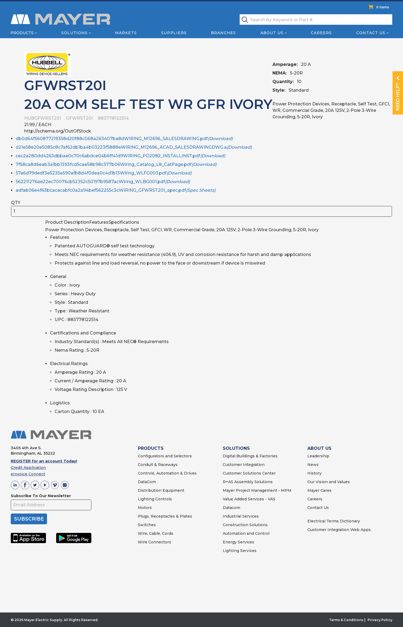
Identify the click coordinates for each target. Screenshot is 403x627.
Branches (223, 32)
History (314, 473)
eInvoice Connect (28, 474)
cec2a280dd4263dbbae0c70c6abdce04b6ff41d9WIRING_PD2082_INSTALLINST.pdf (120, 155)
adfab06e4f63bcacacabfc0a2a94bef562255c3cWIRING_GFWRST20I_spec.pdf (115, 190)
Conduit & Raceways (158, 464)
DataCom (147, 481)
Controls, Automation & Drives (167, 473)
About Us (271, 32)
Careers (321, 32)
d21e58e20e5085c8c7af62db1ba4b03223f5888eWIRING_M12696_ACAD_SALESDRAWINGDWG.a (134, 147)
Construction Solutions (245, 524)
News (313, 464)
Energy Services (238, 542)
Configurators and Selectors (165, 456)
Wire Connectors (154, 542)
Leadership (318, 456)
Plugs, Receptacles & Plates (165, 516)
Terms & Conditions (346, 620)
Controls (163, 499)
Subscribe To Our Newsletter (41, 495)
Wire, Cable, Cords (155, 533)
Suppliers (174, 32)
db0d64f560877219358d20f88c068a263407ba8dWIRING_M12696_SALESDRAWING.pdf (124, 138)
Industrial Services (241, 516)
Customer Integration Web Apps (339, 529)
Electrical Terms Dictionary (333, 521)
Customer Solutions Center (249, 473)
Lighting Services (240, 550)
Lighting (146, 499)
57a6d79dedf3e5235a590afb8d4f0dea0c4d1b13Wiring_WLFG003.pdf (104, 173)
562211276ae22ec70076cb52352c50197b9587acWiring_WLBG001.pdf (103, 181)
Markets (126, 32)
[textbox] (316, 19)
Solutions (74, 32)
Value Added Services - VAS (249, 499)
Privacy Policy (380, 620)
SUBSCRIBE (29, 519)
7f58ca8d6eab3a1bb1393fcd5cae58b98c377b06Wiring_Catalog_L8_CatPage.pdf (116, 164)
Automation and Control (246, 533)
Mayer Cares (319, 490)
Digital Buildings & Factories (250, 456)
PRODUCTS (151, 448)
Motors (145, 507)
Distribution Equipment (161, 490)
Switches (147, 524)
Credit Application (28, 467)
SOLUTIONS (236, 448)
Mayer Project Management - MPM (257, 490)
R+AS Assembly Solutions (248, 481)
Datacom (231, 507)
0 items (382, 7)
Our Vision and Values (328, 481)
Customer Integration (244, 464)
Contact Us (370, 32)
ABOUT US (319, 448)
